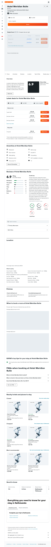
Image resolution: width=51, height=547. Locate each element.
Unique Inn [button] (9, 440)
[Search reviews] (29, 221)
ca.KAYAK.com (9, 544)
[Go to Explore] (2, 20)
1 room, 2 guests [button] (12, 21)
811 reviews (15, 13)
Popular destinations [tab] (23, 507)
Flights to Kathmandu (14, 515)
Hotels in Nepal (25, 544)
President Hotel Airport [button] (33, 465)
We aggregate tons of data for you (28, 535)
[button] (2, 2)
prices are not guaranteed (32, 528)
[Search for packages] (2, 14)
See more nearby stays (44, 398)
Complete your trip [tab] (13, 507)
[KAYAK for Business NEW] (2, 29)
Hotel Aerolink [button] (31, 415)
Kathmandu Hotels (33, 544)
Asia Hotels (19, 544)
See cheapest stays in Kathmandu (41, 423)
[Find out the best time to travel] (2, 26)
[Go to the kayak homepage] (9, 2)
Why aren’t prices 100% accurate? (28, 537)
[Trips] (2, 32)
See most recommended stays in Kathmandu (39, 450)
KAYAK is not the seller (28, 533)
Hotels (14, 544)
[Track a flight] (2, 23)
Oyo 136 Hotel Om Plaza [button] (33, 440)
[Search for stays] (2, 8)
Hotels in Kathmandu (14, 517)
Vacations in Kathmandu (33, 515)
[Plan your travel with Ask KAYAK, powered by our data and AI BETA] (2, 18)
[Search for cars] (2, 11)
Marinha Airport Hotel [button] (11, 465)
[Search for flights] (2, 6)
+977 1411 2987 (10, 11)
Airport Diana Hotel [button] (11, 414)
